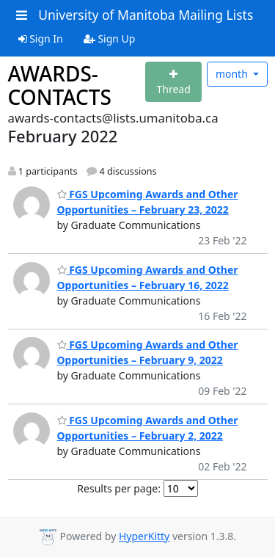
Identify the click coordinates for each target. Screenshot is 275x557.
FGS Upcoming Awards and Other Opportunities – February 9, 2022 (147, 352)
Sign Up (110, 38)
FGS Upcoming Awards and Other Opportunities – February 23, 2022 (147, 201)
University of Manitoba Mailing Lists (145, 14)
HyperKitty (144, 536)
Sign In (40, 38)
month (233, 74)
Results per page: (119, 488)
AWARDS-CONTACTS (59, 85)
